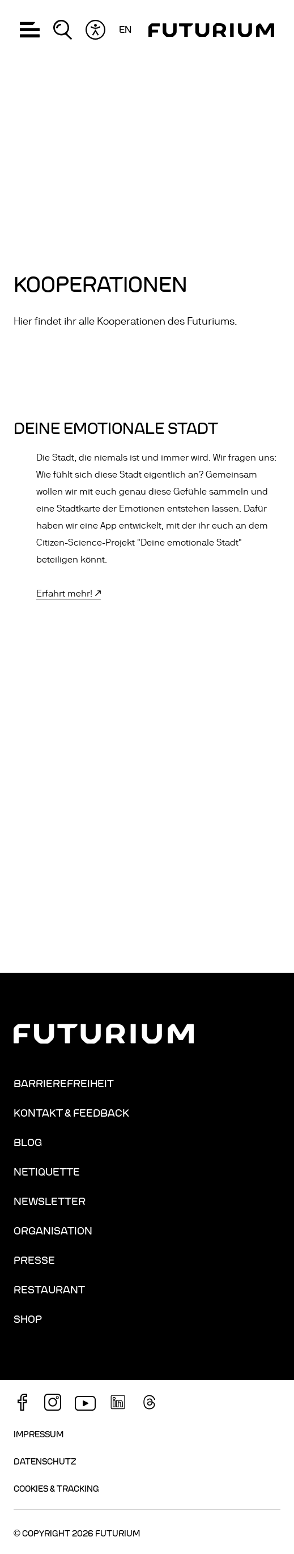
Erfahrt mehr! (64, 594)
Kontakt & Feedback (71, 1113)
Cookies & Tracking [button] (56, 1488)
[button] (30, 30)
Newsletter (50, 1201)
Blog (28, 1142)
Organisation (53, 1231)
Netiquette (47, 1172)
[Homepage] (211, 30)
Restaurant (49, 1290)
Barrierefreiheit (64, 1083)
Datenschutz (45, 1461)
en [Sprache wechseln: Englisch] (125, 30)
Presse (34, 1260)
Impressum (38, 1434)
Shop (28, 1319)
